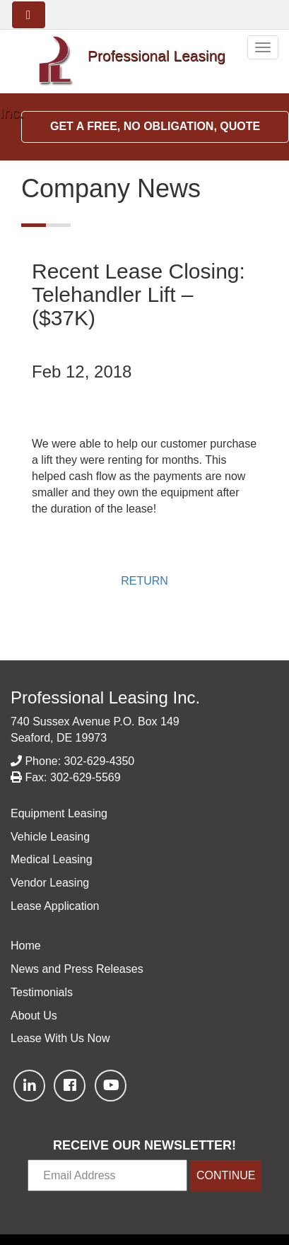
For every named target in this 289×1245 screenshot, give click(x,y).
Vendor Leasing (50, 883)
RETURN (144, 581)
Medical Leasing (52, 859)
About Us (34, 1016)
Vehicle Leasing (50, 837)
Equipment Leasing (59, 813)
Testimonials (42, 992)
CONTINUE (226, 1175)
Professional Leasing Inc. (105, 697)
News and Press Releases (77, 969)
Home (26, 946)
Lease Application (55, 906)
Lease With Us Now (60, 1038)
